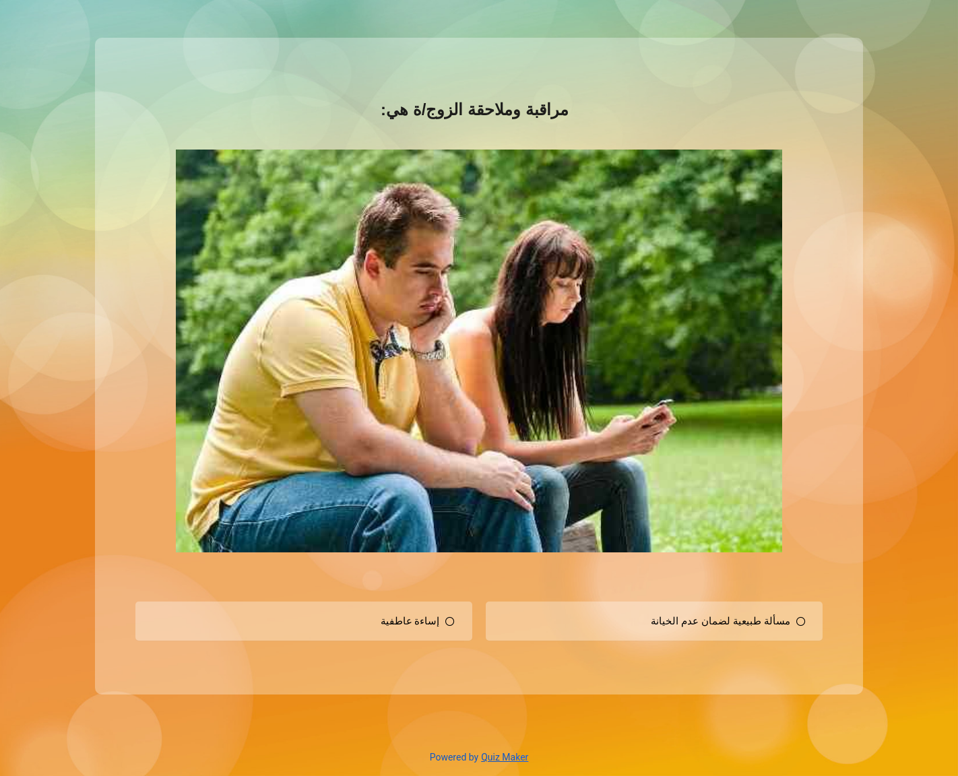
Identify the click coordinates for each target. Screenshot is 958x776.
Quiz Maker (504, 757)
